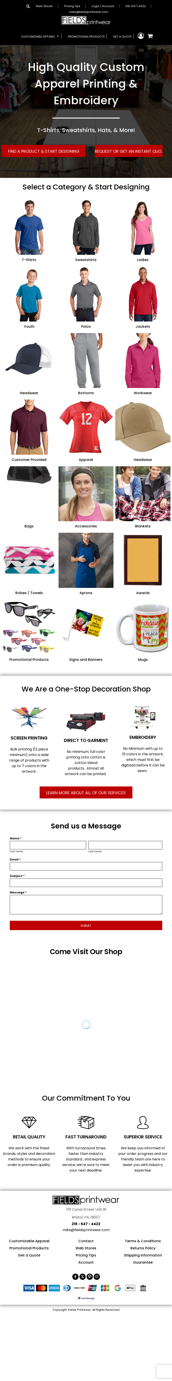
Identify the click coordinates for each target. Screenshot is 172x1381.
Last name (95, 851)
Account (86, 1262)
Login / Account (103, 6)
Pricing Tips (72, 6)
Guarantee (143, 1262)
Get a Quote (29, 1255)
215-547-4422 (135, 6)
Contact (86, 1241)
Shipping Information (143, 1255)
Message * (18, 892)
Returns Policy (143, 1248)
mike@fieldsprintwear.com (88, 12)
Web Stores (44, 6)
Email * (15, 859)
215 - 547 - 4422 (86, 1223)
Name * (16, 838)
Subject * (17, 876)
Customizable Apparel (29, 1241)
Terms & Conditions (143, 1241)
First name (16, 851)
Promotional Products (29, 1248)
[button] (40, 36)
